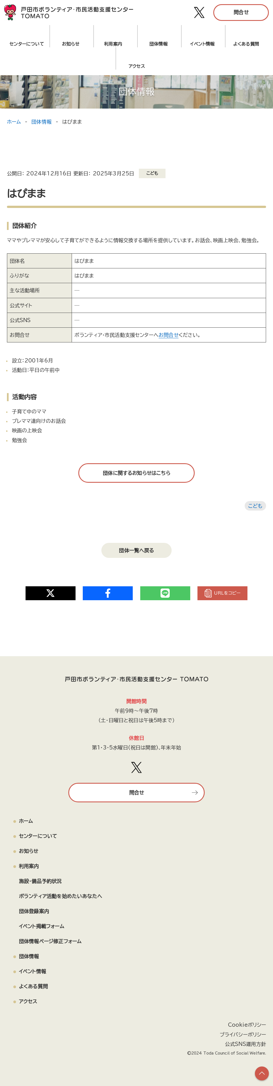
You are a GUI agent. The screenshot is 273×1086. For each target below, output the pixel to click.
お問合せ (169, 334)
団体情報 (158, 44)
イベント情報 (202, 44)
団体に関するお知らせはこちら (136, 472)
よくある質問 (246, 44)
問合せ (241, 12)
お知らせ (71, 44)
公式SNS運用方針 (245, 1043)
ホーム (14, 121)
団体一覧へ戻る (136, 550)
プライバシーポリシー (243, 1034)
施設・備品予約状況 (40, 880)
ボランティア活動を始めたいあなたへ (60, 895)
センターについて (26, 44)
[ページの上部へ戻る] (262, 1073)
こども (255, 505)
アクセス (28, 1001)
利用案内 (114, 44)
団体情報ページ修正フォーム (50, 940)
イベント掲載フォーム (41, 925)
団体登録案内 (34, 910)
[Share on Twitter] (51, 592)
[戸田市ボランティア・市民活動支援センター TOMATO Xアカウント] (199, 12)
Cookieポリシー (247, 1024)
